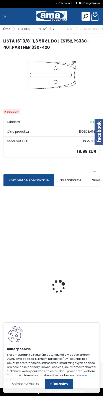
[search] (86, 16)
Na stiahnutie (70, 180)
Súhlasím (59, 384)
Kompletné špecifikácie (29, 180)
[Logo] (51, 16)
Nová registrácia (89, 3)
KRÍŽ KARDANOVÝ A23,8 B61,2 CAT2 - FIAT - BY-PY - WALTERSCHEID (48, 265)
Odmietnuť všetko (25, 384)
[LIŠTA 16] (51, 74)
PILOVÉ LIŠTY (46, 29)
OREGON (24, 29)
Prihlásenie (65, 3)
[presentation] (5, 279)
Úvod (7, 29)
